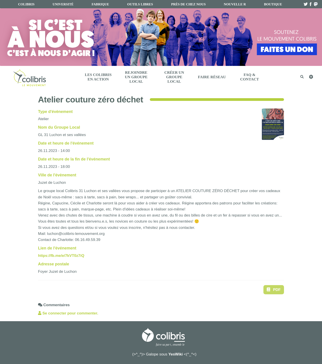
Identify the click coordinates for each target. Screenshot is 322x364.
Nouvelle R (235, 4)
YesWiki (175, 354)
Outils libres (140, 4)
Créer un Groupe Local (174, 77)
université (63, 4)
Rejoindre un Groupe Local (136, 77)
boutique (273, 4)
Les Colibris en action (98, 77)
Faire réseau (212, 77)
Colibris (26, 4)
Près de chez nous (188, 4)
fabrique (100, 4)
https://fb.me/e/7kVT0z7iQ (61, 256)
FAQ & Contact (249, 77)
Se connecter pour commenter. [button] (68, 313)
